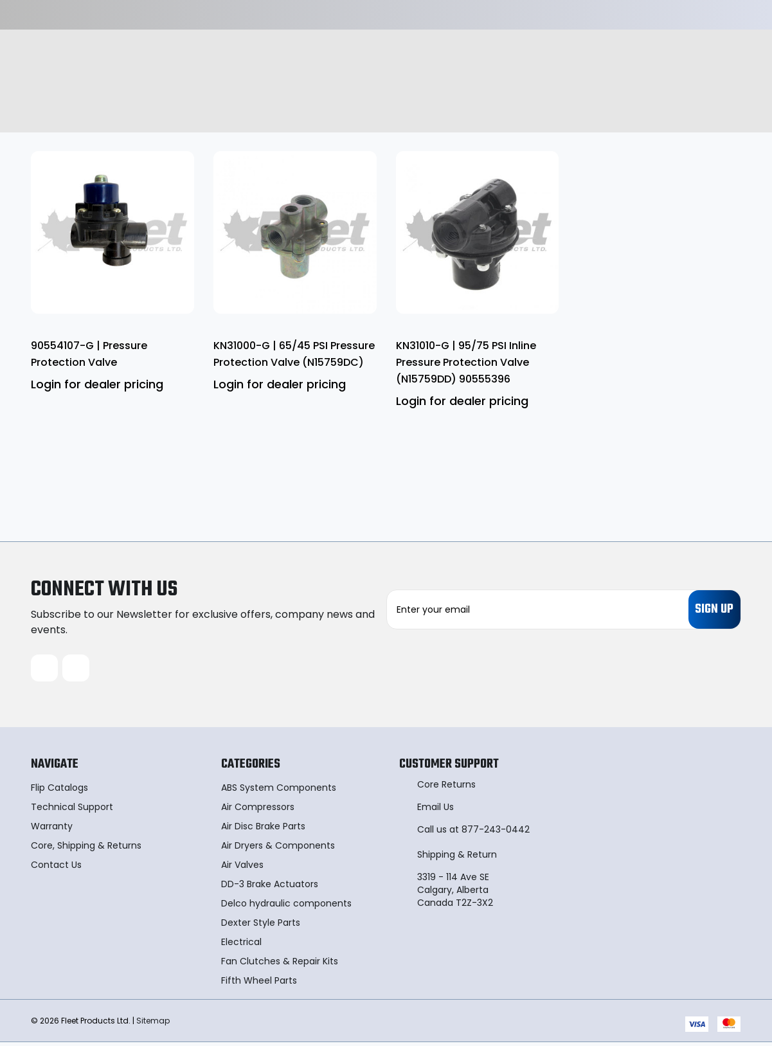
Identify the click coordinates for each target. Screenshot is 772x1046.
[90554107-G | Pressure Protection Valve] (112, 232)
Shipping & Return (457, 858)
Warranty (52, 830)
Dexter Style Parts (260, 926)
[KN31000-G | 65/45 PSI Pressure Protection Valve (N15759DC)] (295, 232)
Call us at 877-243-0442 (473, 833)
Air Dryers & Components (278, 849)
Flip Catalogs (59, 791)
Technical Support (72, 810)
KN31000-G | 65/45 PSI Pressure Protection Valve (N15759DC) (294, 354)
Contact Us (56, 868)
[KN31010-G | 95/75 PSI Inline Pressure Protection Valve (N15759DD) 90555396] (477, 232)
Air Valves (242, 868)
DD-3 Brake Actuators (269, 887)
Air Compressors (257, 810)
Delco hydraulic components (286, 907)
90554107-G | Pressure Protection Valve (89, 354)
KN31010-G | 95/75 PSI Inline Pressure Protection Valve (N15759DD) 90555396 (466, 362)
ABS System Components (278, 791)
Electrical (241, 945)
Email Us (435, 810)
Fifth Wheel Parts (259, 984)
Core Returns (446, 788)
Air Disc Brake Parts (263, 830)
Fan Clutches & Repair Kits (279, 965)
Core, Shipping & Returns (86, 849)
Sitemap (153, 1023)
